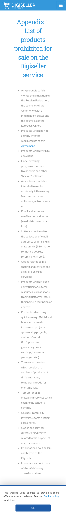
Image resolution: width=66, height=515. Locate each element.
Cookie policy (51, 496)
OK (32, 508)
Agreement (28, 145)
